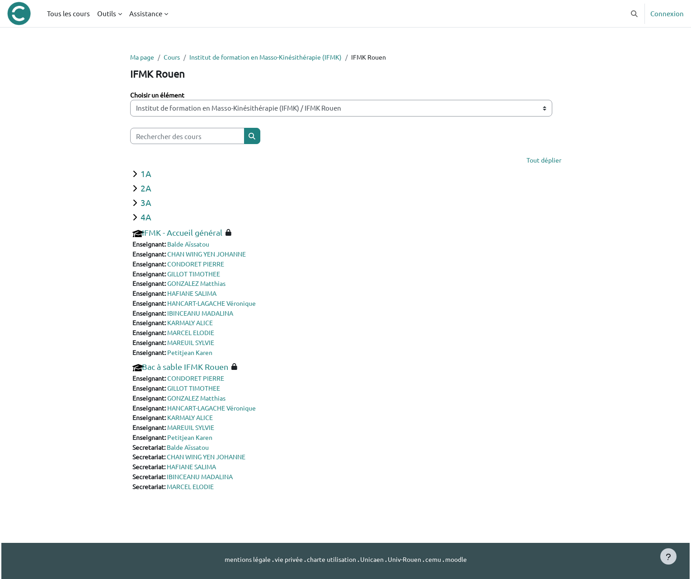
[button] (634, 13)
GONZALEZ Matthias (203, 286)
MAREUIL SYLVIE (196, 347)
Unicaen (374, 559)
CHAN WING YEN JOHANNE (214, 255)
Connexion (667, 13)
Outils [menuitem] (106, 13)
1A (146, 174)
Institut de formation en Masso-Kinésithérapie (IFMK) (275, 57)
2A (146, 188)
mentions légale (241, 559)
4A (146, 217)
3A (146, 203)
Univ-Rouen (408, 559)
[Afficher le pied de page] (668, 556)
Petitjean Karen (194, 357)
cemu (440, 559)
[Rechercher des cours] (187, 136)
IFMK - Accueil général (182, 233)
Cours (175, 57)
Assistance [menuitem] (145, 13)
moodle (463, 559)
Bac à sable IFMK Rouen (185, 372)
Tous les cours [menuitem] (68, 13)
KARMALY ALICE (196, 326)
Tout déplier (542, 161)
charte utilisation (331, 559)
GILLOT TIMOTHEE (199, 275)
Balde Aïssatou (194, 245)
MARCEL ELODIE (196, 336)
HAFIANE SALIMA (198, 296)
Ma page (143, 57)
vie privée (284, 559)
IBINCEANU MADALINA (206, 316)
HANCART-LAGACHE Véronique (219, 306)
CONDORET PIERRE (201, 265)
